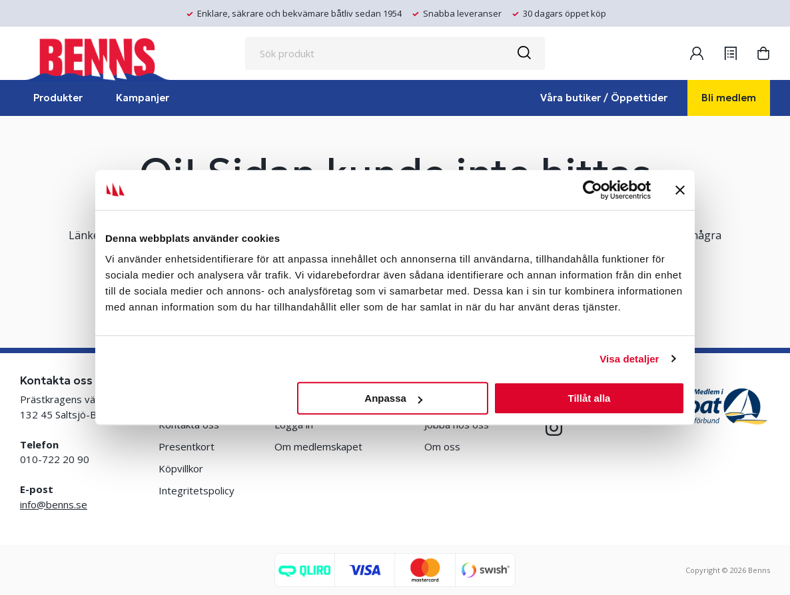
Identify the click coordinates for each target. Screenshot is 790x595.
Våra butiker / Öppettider (603, 97)
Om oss (442, 446)
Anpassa (393, 398)
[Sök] (523, 53)
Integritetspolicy (196, 490)
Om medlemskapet (318, 446)
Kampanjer (142, 97)
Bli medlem (728, 97)
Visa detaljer (629, 358)
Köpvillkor (181, 468)
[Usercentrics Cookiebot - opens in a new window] (592, 190)
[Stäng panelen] (680, 190)
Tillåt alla (589, 398)
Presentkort (186, 446)
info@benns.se (53, 504)
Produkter (58, 97)
